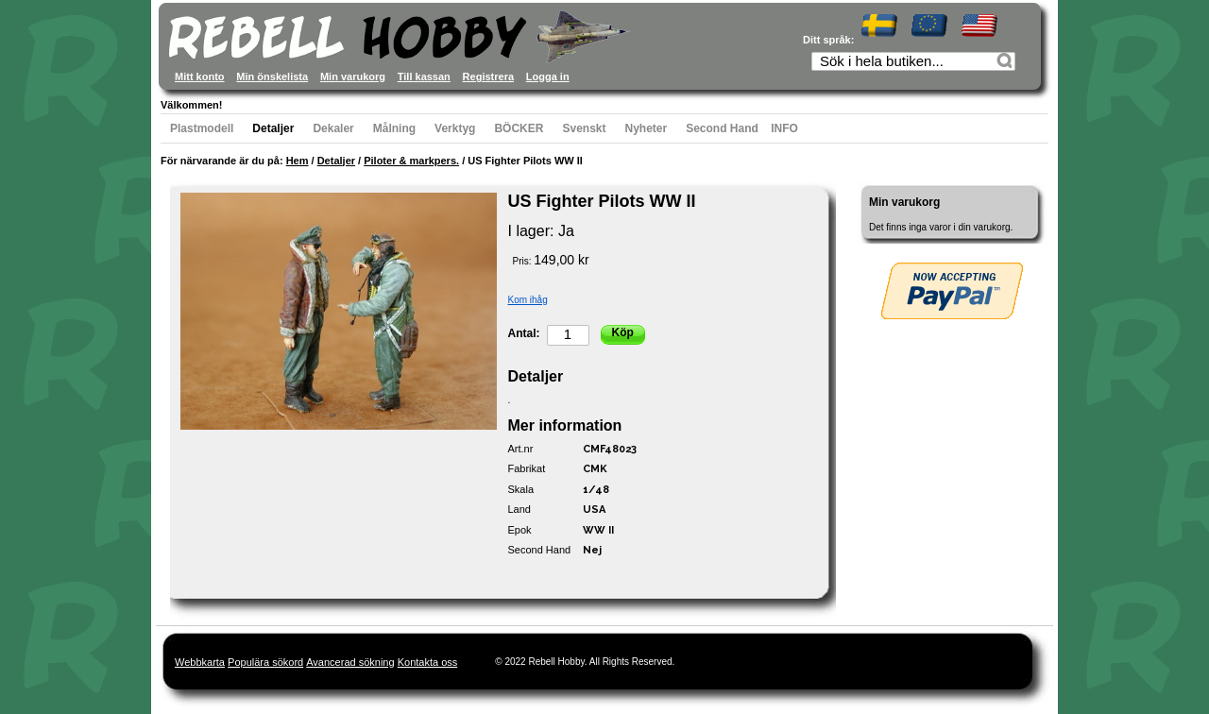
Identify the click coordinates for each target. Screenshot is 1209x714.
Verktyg (454, 128)
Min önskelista (272, 76)
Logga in (548, 76)
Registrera (488, 76)
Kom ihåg (528, 300)
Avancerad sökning (350, 662)
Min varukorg (352, 76)
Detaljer (273, 128)
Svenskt (583, 128)
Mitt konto (200, 76)
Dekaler (333, 128)
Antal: (524, 333)
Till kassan (424, 76)
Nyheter (646, 128)
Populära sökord (265, 662)
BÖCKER (518, 128)
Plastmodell (201, 128)
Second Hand (722, 128)
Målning (394, 128)
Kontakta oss (428, 662)
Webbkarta (200, 662)
